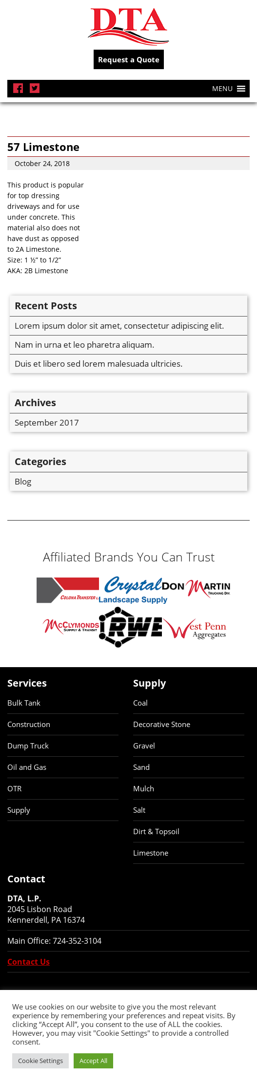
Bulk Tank (23, 703)
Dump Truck (28, 745)
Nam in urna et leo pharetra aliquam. (85, 344)
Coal (140, 703)
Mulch (143, 788)
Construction (28, 724)
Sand (141, 767)
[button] (222, 88)
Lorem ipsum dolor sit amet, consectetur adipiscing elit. (119, 325)
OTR (14, 788)
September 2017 (47, 422)
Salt (139, 810)
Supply (18, 810)
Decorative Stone (161, 724)
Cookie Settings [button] (40, 1060)
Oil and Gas (26, 767)
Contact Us (28, 961)
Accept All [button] (93, 1060)
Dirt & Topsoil (156, 831)
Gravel (144, 745)
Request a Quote (128, 59)
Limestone (150, 853)
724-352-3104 (77, 940)
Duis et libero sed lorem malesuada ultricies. (99, 363)
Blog (23, 481)
